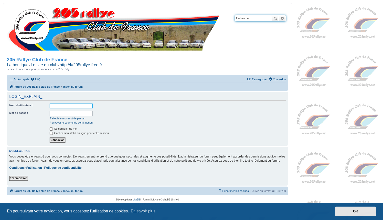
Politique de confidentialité (63, 167)
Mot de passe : (18, 112)
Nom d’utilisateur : (21, 105)
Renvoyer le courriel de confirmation (71, 122)
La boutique (18, 65)
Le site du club (44, 65)
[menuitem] (35, 79)
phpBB (136, 199)
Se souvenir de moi (63, 128)
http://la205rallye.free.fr (81, 65)
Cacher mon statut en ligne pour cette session (79, 133)
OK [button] (355, 211)
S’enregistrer (18, 178)
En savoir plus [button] (143, 211)
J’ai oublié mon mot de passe (67, 118)
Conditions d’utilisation (25, 167)
